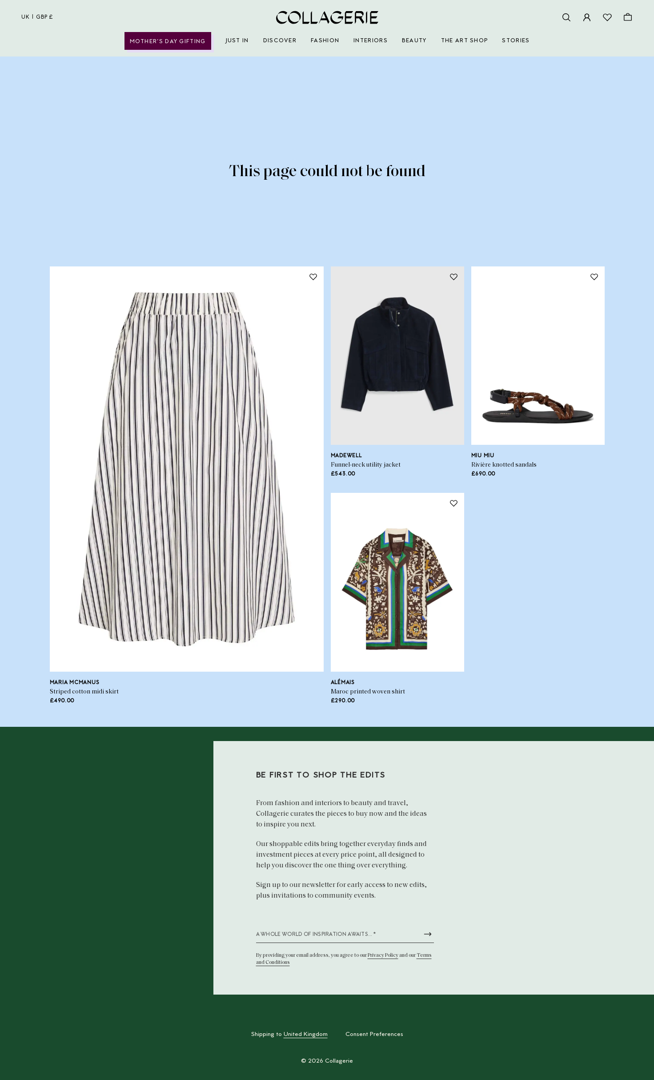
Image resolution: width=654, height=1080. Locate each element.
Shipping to (289, 1035)
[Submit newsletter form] (428, 934)
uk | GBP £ (37, 17)
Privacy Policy (383, 955)
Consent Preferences (374, 1035)
